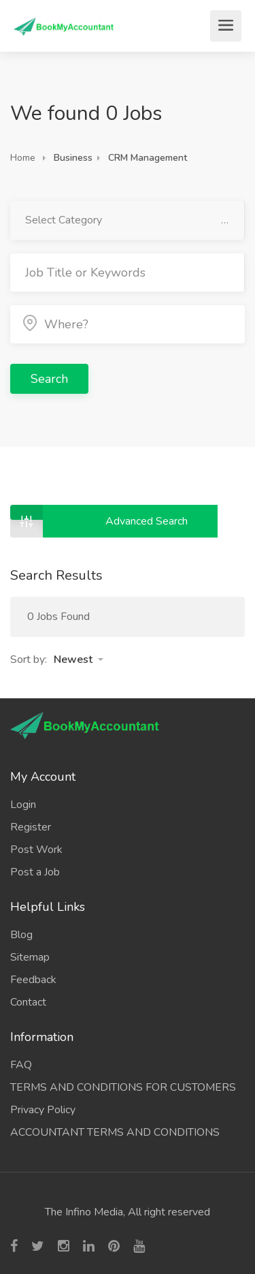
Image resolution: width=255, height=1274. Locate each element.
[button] (78, 659)
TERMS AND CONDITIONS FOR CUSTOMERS (123, 1087)
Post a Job (35, 872)
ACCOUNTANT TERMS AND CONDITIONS (115, 1132)
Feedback (33, 979)
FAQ (21, 1064)
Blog (21, 934)
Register (30, 827)
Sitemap (30, 957)
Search (49, 379)
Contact (28, 1002)
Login (23, 804)
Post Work (36, 849)
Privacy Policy (42, 1109)
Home (22, 157)
